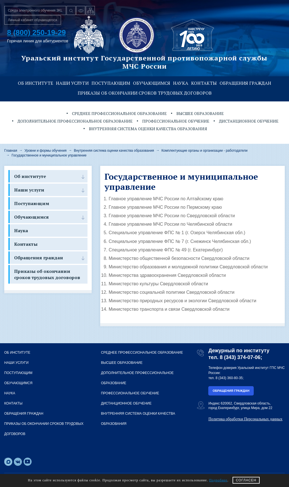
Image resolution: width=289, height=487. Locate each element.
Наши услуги (72, 83)
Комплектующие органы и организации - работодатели (204, 151)
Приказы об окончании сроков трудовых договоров (145, 93)
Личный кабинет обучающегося (32, 20)
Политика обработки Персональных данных (245, 419)
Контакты (204, 83)
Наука (180, 83)
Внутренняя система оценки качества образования (148, 128)
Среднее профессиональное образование (119, 113)
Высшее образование (200, 113)
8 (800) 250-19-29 (36, 32)
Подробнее (218, 480)
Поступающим (110, 83)
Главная (10, 151)
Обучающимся (151, 83)
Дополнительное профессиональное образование (75, 121)
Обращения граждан (245, 83)
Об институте (35, 83)
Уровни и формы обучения (46, 151)
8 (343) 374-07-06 (240, 357)
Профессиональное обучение (175, 121)
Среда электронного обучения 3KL (35, 10)
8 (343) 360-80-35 (229, 378)
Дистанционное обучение (249, 121)
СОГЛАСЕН (246, 480)
